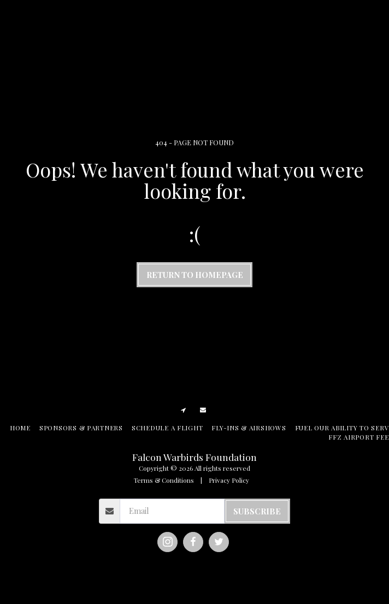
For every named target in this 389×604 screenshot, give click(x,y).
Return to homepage (194, 274)
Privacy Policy (229, 480)
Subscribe (257, 511)
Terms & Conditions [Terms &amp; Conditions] (164, 480)
